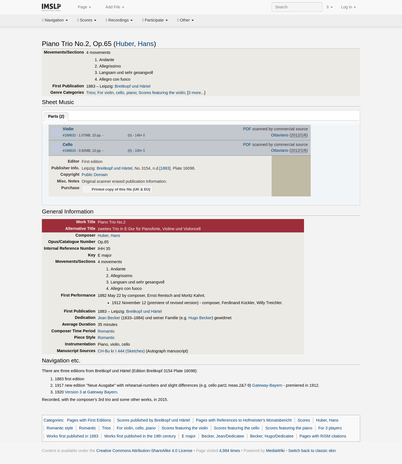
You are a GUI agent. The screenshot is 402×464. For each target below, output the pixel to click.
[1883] (165, 168)
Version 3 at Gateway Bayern (91, 392)
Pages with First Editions (89, 420)
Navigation (55, 20)
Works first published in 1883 (72, 436)
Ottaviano (279, 135)
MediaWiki (275, 450)
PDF (247, 129)
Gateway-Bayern (267, 385)
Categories (53, 420)
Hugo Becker (200, 318)
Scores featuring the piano (288, 428)
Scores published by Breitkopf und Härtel (153, 420)
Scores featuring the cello (236, 428)
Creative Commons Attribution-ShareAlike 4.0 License (144, 450)
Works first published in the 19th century (140, 436)
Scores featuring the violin (161, 92)
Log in (348, 7)
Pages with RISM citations (323, 436)
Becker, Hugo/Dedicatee (272, 436)
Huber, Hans (135, 43)
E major (189, 436)
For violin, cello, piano (117, 92)
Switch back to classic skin (312, 450)
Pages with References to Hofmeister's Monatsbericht (244, 420)
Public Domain (95, 174)
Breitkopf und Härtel (132, 86)
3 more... (196, 92)
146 (137, 135)
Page (81, 7)
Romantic (106, 331)
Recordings (119, 20)
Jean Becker (109, 318)
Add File (111, 7)
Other (185, 20)
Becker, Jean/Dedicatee (223, 436)
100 (137, 151)
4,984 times (229, 450)
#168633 (69, 151)
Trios (90, 92)
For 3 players (330, 428)
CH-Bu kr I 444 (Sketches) (121, 351)
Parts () (56, 116)
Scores (86, 20)
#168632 (69, 135)
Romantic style (60, 428)
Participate (155, 20)
